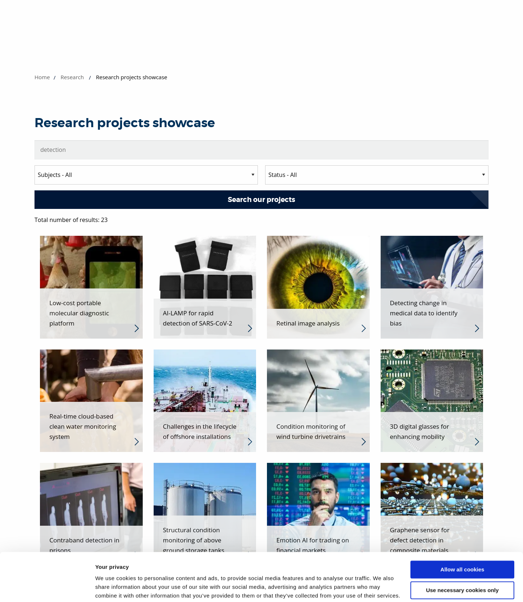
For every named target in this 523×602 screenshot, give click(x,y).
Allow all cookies (463, 533)
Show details (112, 588)
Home (42, 77)
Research (72, 77)
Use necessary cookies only (462, 553)
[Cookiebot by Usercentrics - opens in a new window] (47, 587)
